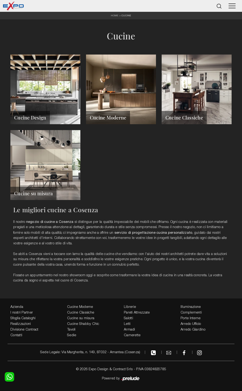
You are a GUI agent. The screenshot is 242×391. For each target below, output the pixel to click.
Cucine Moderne (80, 307)
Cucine (126, 15)
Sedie (71, 335)
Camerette (132, 335)
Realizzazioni (20, 324)
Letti (127, 324)
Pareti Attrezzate (137, 312)
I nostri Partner (21, 312)
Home (114, 16)
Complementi (191, 312)
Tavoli (71, 329)
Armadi (129, 329)
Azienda (16, 307)
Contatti (16, 335)
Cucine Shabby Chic (83, 324)
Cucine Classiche (80, 312)
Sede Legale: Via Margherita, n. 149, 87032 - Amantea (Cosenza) (90, 352)
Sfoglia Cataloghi (22, 318)
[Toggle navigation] (232, 6)
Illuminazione (191, 307)
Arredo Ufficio (191, 324)
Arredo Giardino (193, 329)
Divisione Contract (24, 329)
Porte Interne (190, 318)
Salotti (128, 318)
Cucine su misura (80, 318)
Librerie (130, 307)
